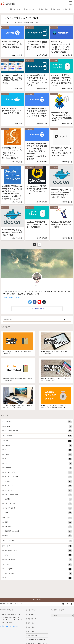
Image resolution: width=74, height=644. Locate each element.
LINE (38, 459)
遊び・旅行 (68, 9)
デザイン (38, 555)
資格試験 (38, 526)
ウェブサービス (29, 167)
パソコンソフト (5, 27)
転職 (38, 535)
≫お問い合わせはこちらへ (11, 297)
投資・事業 (56, 9)
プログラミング (38, 508)
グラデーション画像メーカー (36, 639)
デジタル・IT (16, 9)
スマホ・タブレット (38, 477)
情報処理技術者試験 (38, 531)
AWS (38, 450)
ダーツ (38, 578)
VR (38, 463)
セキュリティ (38, 490)
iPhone (38, 481)
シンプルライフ (31, 9)
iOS (38, 512)
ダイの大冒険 (37, 436)
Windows (38, 468)
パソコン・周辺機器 (38, 495)
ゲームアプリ (38, 569)
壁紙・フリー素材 (37, 541)
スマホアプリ (38, 486)
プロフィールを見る (37, 308)
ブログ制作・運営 (38, 550)
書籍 (38, 522)
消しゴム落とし (38, 573)
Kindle (38, 454)
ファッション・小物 (38, 430)
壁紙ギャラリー (32, 635)
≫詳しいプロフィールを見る (9, 626)
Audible (38, 445)
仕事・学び (44, 9)
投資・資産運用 (38, 559)
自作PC (38, 499)
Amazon (38, 426)
